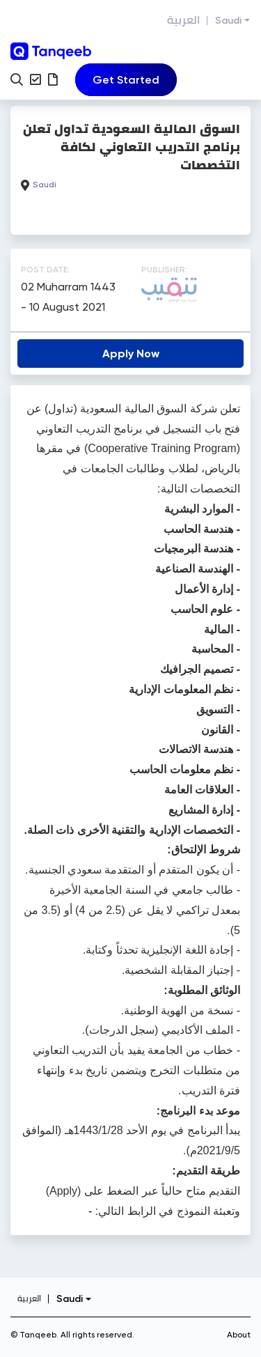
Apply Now (130, 353)
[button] (16, 79)
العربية (183, 19)
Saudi (228, 20)
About (239, 1335)
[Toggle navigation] (126, 79)
